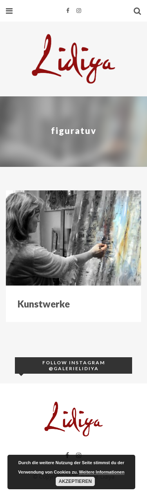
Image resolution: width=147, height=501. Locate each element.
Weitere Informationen (102, 472)
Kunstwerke (44, 303)
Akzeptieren (75, 481)
